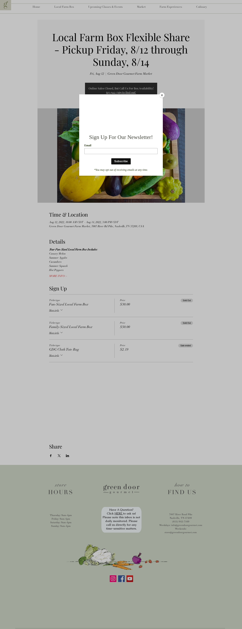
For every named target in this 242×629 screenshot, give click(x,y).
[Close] (162, 95)
